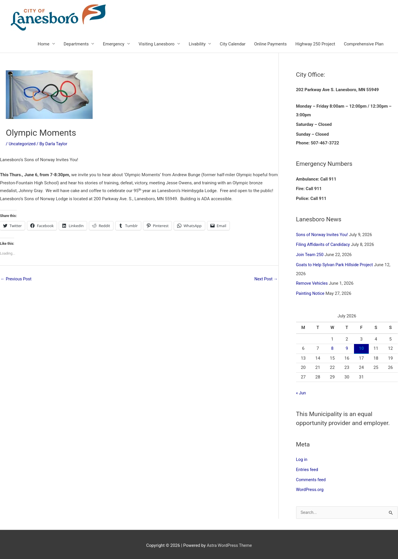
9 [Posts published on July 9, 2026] (347, 347)
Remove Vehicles (312, 282)
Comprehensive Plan (364, 44)
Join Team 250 (310, 254)
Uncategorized (22, 144)
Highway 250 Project (315, 44)
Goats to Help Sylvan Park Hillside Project (336, 264)
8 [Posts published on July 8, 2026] (332, 347)
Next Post (265, 279)
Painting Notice (311, 292)
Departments (76, 44)
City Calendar (232, 44)
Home (43, 44)
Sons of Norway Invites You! (323, 235)
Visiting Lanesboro (157, 44)
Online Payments (270, 44)
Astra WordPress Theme (229, 543)
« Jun (301, 391)
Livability (197, 44)
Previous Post (17, 279)
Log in (302, 458)
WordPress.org (310, 487)
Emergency (113, 44)
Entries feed (307, 467)
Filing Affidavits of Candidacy (324, 244)
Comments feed (311, 477)
